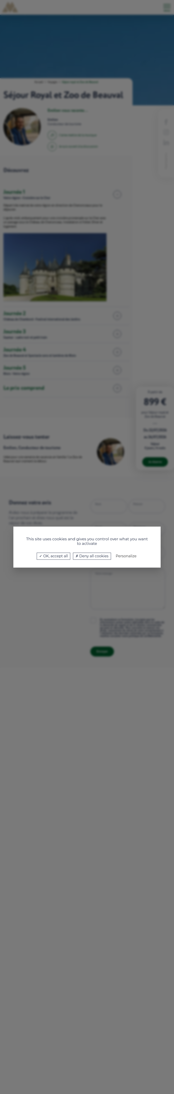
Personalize (126, 556)
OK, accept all (53, 556)
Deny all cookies (92, 556)
